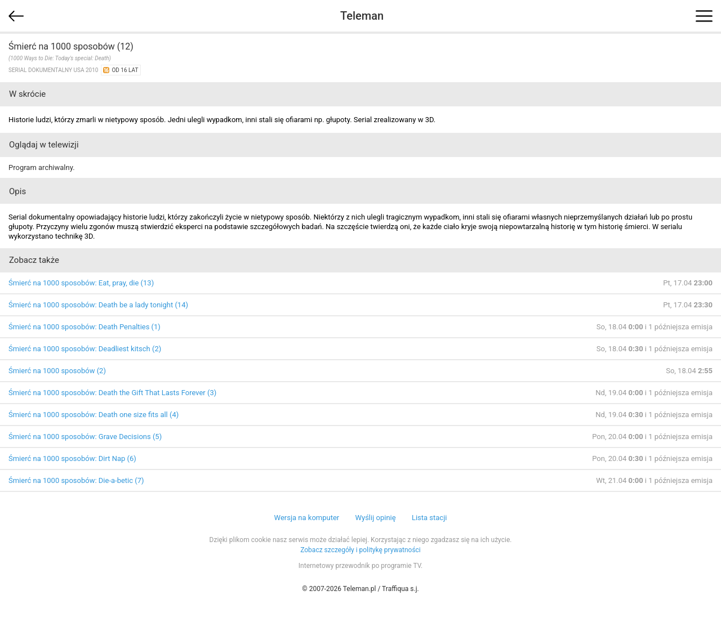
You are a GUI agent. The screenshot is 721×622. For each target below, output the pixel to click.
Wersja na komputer (307, 517)
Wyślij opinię (375, 517)
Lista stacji (429, 517)
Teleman (362, 16)
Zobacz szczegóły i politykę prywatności (360, 550)
